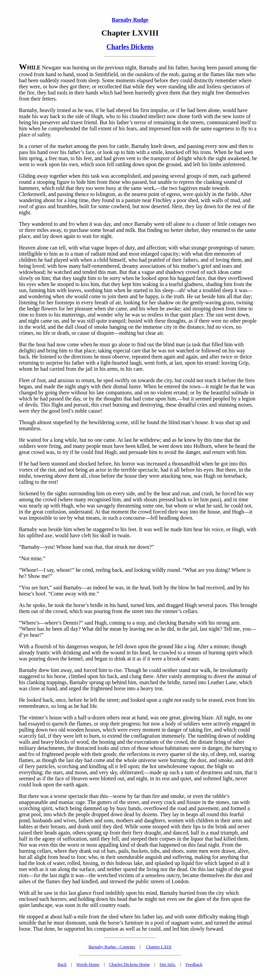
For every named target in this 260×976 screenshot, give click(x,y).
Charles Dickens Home (129, 964)
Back (62, 964)
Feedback (194, 964)
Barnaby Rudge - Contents (112, 946)
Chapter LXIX (158, 946)
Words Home (87, 964)
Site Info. (168, 964)
